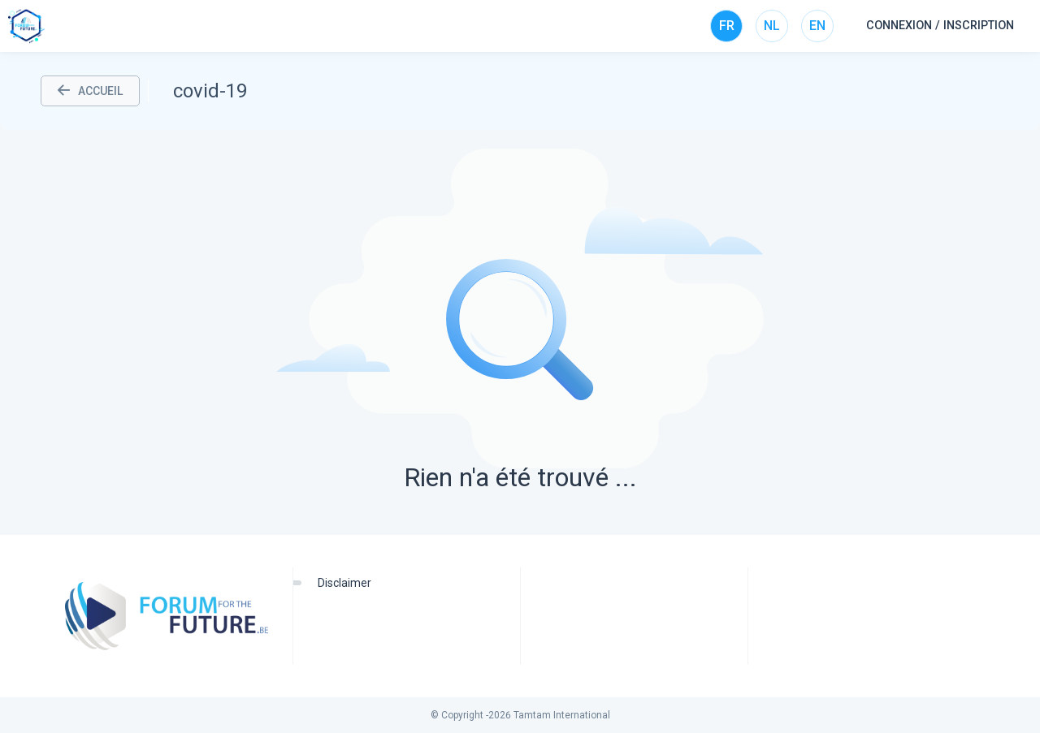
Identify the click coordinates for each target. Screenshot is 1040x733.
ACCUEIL (90, 90)
